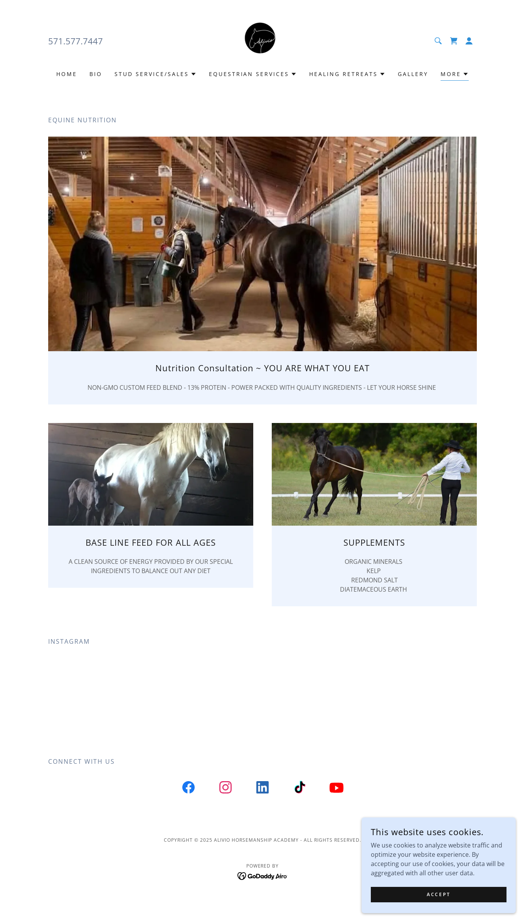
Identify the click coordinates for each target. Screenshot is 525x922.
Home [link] (66, 74)
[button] (469, 41)
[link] (263, 40)
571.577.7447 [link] (75, 41)
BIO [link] (95, 74)
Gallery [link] (413, 74)
